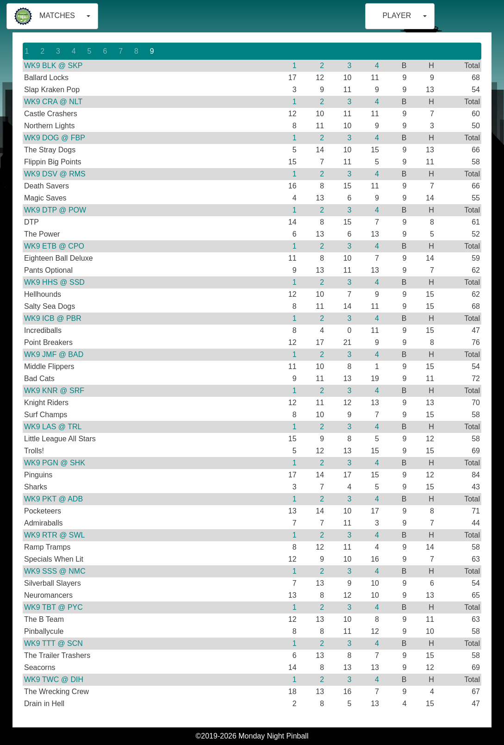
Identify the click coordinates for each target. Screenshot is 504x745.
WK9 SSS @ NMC (55, 571)
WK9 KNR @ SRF (54, 390)
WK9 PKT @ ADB (53, 499)
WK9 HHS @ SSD (54, 282)
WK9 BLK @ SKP (53, 65)
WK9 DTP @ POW (55, 210)
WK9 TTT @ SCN (53, 643)
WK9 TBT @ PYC (53, 607)
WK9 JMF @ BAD (53, 354)
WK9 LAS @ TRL (52, 427)
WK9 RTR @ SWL (54, 535)
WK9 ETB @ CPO (54, 246)
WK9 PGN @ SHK (54, 463)
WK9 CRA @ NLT (53, 102)
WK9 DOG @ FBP (54, 138)
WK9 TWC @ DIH (53, 679)
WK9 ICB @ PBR (52, 318)
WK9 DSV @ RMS (55, 174)
